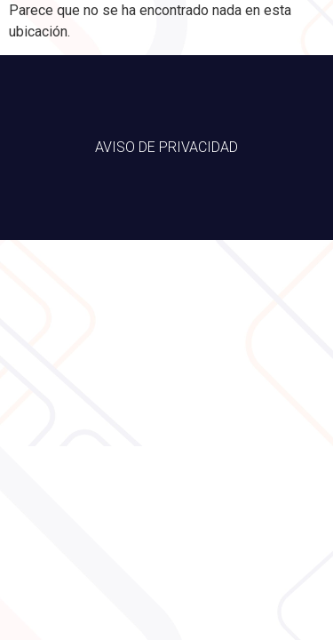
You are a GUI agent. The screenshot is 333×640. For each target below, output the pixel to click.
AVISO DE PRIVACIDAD (166, 147)
